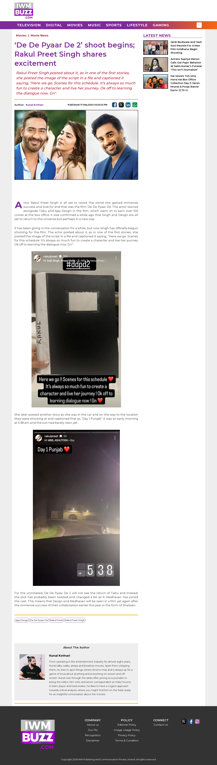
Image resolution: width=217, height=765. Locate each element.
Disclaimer (93, 740)
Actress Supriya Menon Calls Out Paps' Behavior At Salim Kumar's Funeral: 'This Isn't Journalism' (186, 64)
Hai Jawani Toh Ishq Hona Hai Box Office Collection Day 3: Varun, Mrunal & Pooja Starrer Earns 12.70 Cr (185, 83)
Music (94, 25)
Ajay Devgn (21, 620)
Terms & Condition (127, 740)
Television (29, 25)
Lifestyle (137, 25)
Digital (54, 25)
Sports (114, 25)
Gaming (161, 25)
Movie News (39, 35)
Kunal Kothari (34, 104)
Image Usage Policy (127, 730)
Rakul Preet (56, 620)
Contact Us (161, 724)
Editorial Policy (126, 724)
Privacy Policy (126, 735)
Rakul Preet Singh (75, 620)
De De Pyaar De (39, 620)
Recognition (93, 735)
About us (93, 724)
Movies (75, 25)
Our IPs (92, 730)
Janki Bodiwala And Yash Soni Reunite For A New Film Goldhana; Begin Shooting (186, 47)
